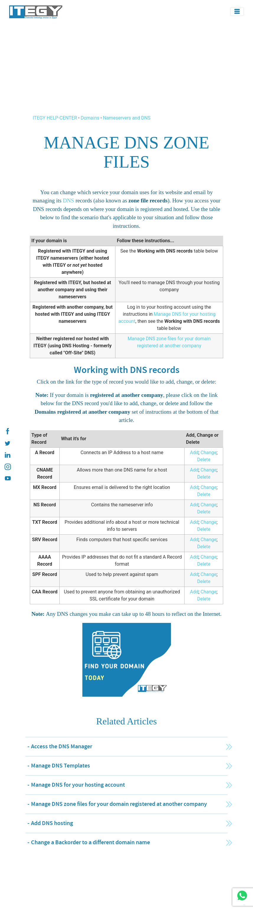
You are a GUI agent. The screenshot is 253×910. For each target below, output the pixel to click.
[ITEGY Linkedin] (7, 455)
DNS (68, 200)
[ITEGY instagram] (7, 466)
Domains (90, 118)
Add (194, 452)
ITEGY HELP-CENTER (55, 118)
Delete (203, 459)
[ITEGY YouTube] (7, 478)
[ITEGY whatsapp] (242, 895)
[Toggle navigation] (237, 11)
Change (208, 452)
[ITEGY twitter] (7, 443)
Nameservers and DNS (127, 118)
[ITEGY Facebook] (7, 431)
